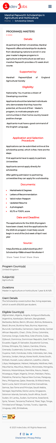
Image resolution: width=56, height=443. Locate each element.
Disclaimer (20, 438)
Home (7, 21)
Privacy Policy (34, 438)
